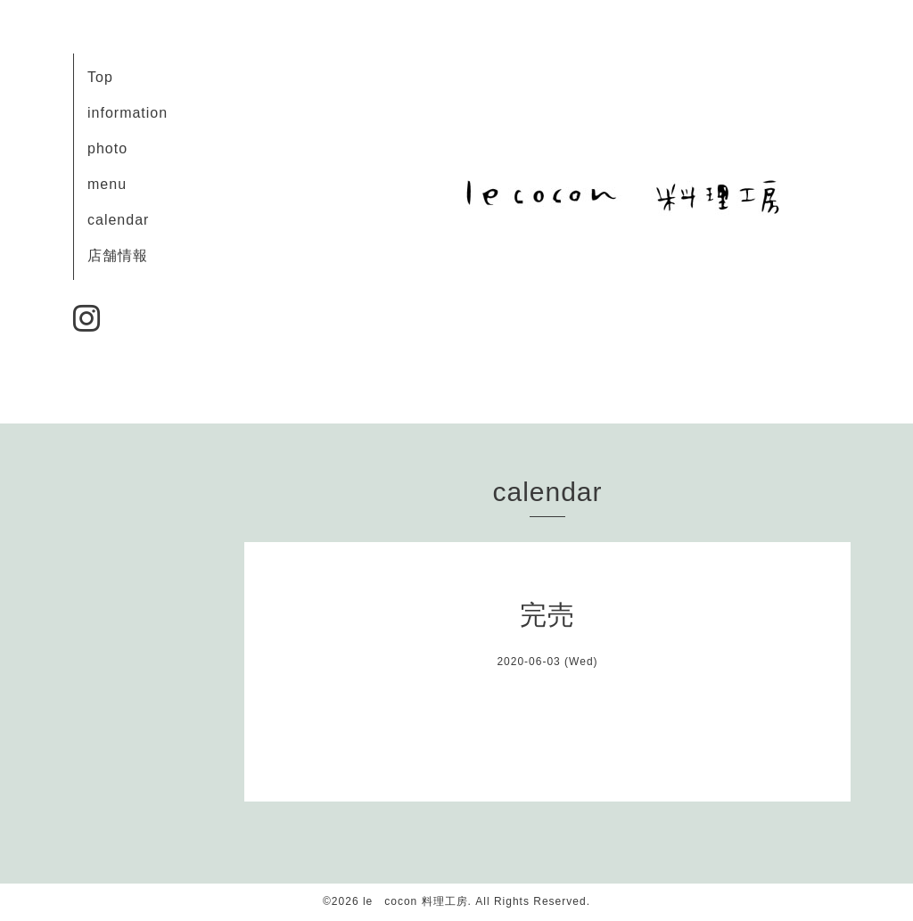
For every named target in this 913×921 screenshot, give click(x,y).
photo (107, 148)
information (127, 112)
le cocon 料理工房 (415, 901)
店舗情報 (117, 255)
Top (100, 77)
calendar (118, 219)
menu (107, 184)
